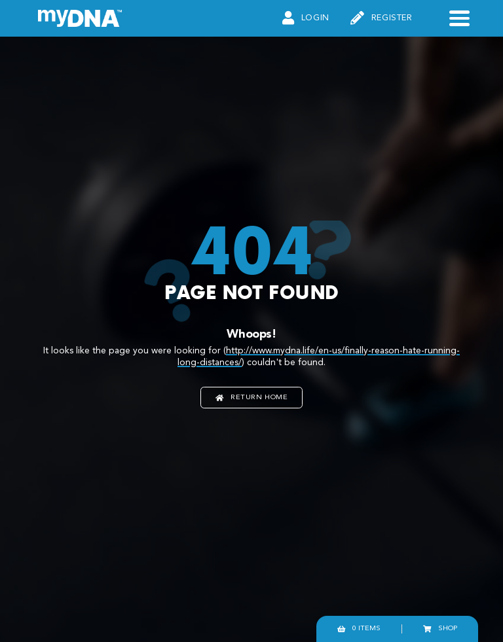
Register (381, 19)
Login (305, 19)
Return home (251, 397)
